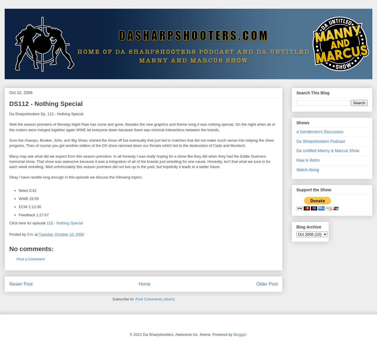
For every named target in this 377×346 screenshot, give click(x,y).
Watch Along (307, 169)
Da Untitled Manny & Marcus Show (327, 150)
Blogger (239, 334)
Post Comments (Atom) (155, 299)
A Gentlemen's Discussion (319, 131)
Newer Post (21, 284)
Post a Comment (31, 259)
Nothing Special (70, 223)
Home (145, 284)
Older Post (267, 284)
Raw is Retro (308, 160)
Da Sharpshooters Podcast (320, 141)
